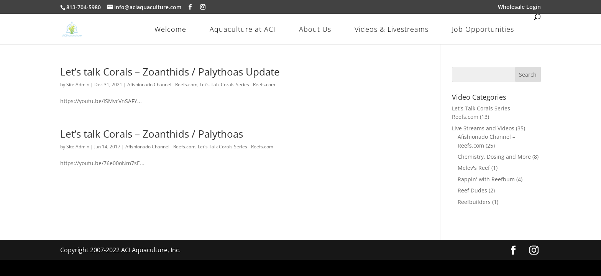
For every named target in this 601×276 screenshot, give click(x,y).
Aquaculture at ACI (243, 29)
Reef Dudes (472, 190)
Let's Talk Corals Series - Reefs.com (237, 84)
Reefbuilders (474, 201)
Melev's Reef (474, 167)
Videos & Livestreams (392, 29)
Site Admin (77, 84)
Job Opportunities (483, 29)
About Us (315, 29)
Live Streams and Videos (483, 128)
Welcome (170, 29)
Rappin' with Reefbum (486, 179)
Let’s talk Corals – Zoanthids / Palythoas (151, 134)
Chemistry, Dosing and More (494, 156)
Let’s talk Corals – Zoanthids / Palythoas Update (170, 72)
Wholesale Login (519, 7)
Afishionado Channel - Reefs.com (162, 84)
